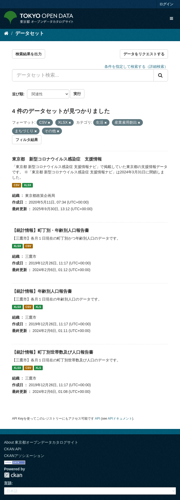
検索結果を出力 (28, 54)
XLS (38, 306)
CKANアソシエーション (24, 456)
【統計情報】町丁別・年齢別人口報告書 (50, 230)
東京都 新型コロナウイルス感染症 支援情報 (57, 159)
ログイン (166, 4)
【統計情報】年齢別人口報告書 (42, 291)
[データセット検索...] (83, 75)
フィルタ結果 (26, 140)
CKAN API (12, 449)
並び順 (17, 94)
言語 (7, 483)
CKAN (13, 475)
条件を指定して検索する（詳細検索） (136, 66)
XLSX (27, 185)
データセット (29, 33)
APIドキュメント (120, 418)
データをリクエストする (144, 54)
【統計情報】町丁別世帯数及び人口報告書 (52, 352)
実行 (77, 94)
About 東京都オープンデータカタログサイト (41, 442)
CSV (16, 185)
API (97, 418)
